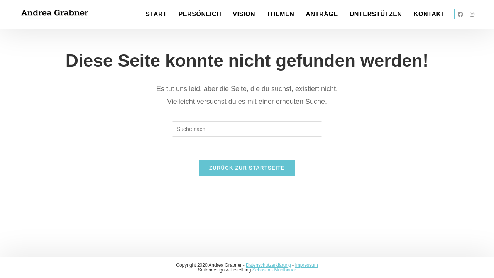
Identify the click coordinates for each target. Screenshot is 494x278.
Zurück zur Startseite (247, 168)
